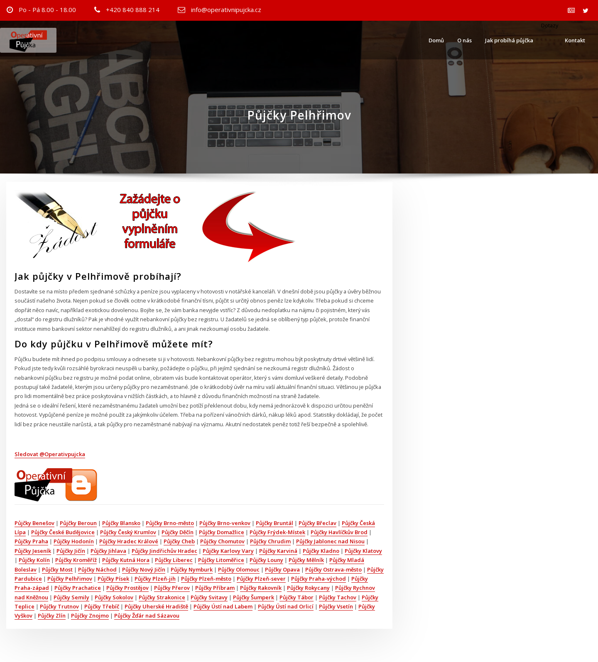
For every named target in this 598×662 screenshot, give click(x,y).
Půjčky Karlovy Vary (228, 551)
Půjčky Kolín (34, 560)
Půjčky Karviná (278, 551)
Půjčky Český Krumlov (128, 532)
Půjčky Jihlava (108, 551)
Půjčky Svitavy (209, 597)
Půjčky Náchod (97, 569)
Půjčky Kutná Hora (126, 560)
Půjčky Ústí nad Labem (223, 606)
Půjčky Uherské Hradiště (156, 606)
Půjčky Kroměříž (76, 560)
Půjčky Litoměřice (221, 560)
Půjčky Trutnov (59, 606)
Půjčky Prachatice (77, 587)
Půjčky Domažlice (221, 532)
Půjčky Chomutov (222, 541)
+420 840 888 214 (132, 9)
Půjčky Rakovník (261, 587)
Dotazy (549, 25)
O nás (464, 40)
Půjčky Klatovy (363, 551)
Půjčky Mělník (306, 560)
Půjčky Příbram (215, 587)
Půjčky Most (57, 569)
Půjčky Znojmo (90, 615)
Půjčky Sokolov (114, 597)
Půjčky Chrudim (270, 541)
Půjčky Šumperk (253, 597)
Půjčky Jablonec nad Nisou (330, 541)
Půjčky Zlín (52, 615)
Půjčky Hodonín (74, 541)
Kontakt (575, 40)
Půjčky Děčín (178, 532)
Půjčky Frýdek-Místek (277, 532)
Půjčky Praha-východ (318, 578)
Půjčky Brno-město (170, 523)
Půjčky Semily (71, 597)
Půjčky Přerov (172, 587)
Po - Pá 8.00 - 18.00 (47, 9)
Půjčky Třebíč (101, 606)
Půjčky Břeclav (317, 523)
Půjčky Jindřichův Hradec (164, 551)
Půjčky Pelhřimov (69, 578)
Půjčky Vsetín (336, 606)
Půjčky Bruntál (274, 523)
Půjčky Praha (31, 541)
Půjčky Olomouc (239, 569)
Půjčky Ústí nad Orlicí (286, 606)
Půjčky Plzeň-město (206, 578)
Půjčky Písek (113, 578)
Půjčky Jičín (70, 551)
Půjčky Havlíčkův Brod (339, 532)
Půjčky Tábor (296, 597)
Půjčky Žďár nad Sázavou (146, 615)
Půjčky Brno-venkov (224, 523)
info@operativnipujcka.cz (226, 9)
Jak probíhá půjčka (509, 40)
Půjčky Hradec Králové (128, 541)
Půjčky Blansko (121, 523)
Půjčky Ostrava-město (333, 569)
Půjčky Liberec (174, 560)
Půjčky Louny (266, 560)
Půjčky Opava (282, 569)
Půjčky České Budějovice (63, 532)
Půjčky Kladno (321, 551)
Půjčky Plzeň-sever (261, 578)
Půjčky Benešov (34, 523)
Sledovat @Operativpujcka (50, 454)
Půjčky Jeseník (33, 551)
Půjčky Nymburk (192, 569)
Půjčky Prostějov (127, 587)
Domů (436, 40)
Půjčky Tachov (337, 597)
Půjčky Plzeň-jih (155, 578)
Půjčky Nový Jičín (143, 569)
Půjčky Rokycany (308, 587)
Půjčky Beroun (78, 523)
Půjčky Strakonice (162, 597)
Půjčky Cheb (179, 541)
